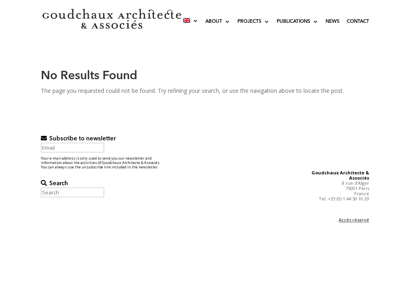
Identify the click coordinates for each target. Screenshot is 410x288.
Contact (358, 21)
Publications (293, 21)
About (213, 21)
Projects (249, 21)
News (333, 21)
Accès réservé (354, 220)
